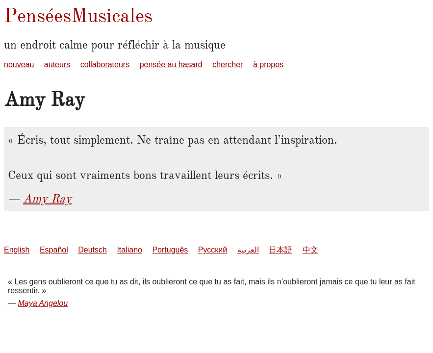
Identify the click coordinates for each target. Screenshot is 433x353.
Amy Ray (47, 198)
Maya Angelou (43, 303)
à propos (268, 64)
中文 (310, 250)
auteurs (57, 64)
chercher (227, 64)
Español (54, 250)
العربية (248, 250)
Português (170, 250)
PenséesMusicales (78, 15)
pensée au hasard (171, 64)
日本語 (280, 250)
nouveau (19, 64)
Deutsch (92, 250)
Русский (212, 250)
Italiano (129, 250)
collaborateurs (105, 64)
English (16, 250)
